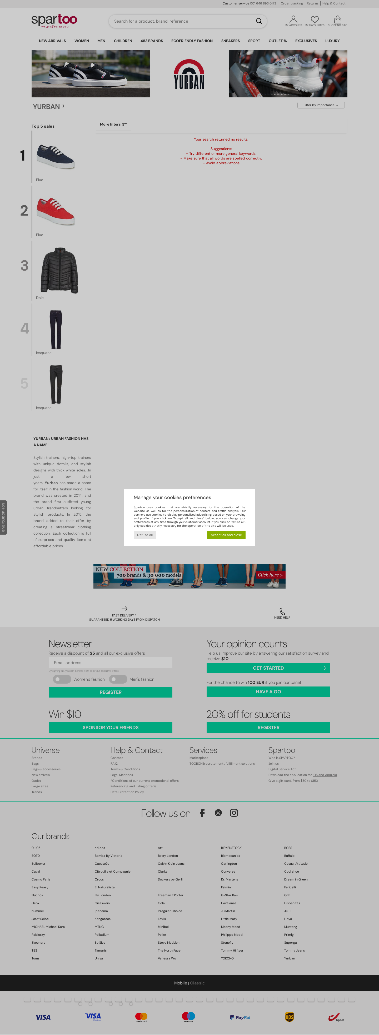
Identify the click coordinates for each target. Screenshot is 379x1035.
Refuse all (145, 535)
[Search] (259, 21)
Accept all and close (226, 535)
